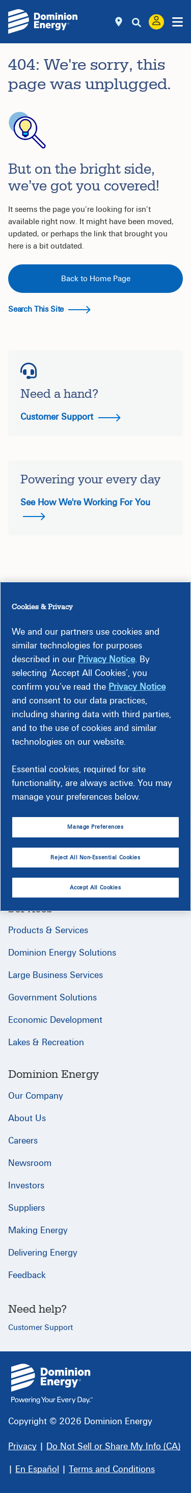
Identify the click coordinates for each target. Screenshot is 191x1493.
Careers (23, 1140)
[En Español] (37, 1469)
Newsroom (29, 1163)
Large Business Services (55, 975)
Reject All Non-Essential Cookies (95, 857)
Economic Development (55, 1020)
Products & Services (48, 930)
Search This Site (49, 309)
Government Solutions (52, 997)
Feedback (27, 1275)
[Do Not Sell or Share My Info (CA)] (113, 1446)
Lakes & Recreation (46, 1042)
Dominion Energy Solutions (62, 952)
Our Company (35, 1096)
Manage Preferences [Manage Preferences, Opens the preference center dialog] (95, 827)
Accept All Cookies (95, 887)
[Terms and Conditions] (112, 1469)
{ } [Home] (52, 1384)
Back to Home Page (95, 278)
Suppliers (26, 1208)
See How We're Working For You (85, 509)
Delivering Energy (42, 1252)
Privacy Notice (106, 659)
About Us (27, 1118)
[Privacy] (22, 1446)
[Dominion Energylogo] (43, 21)
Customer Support (70, 417)
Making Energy (38, 1230)
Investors (26, 1185)
